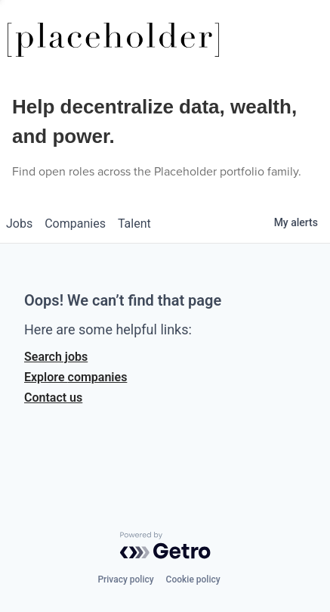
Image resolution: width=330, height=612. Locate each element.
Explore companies (75, 377)
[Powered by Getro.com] (165, 545)
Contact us (53, 397)
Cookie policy (193, 579)
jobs (19, 223)
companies (75, 223)
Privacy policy (125, 579)
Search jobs (56, 356)
